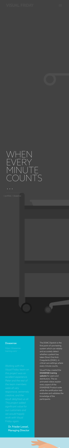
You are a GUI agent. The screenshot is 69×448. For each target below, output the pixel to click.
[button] (60, 5)
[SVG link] (20, 5)
